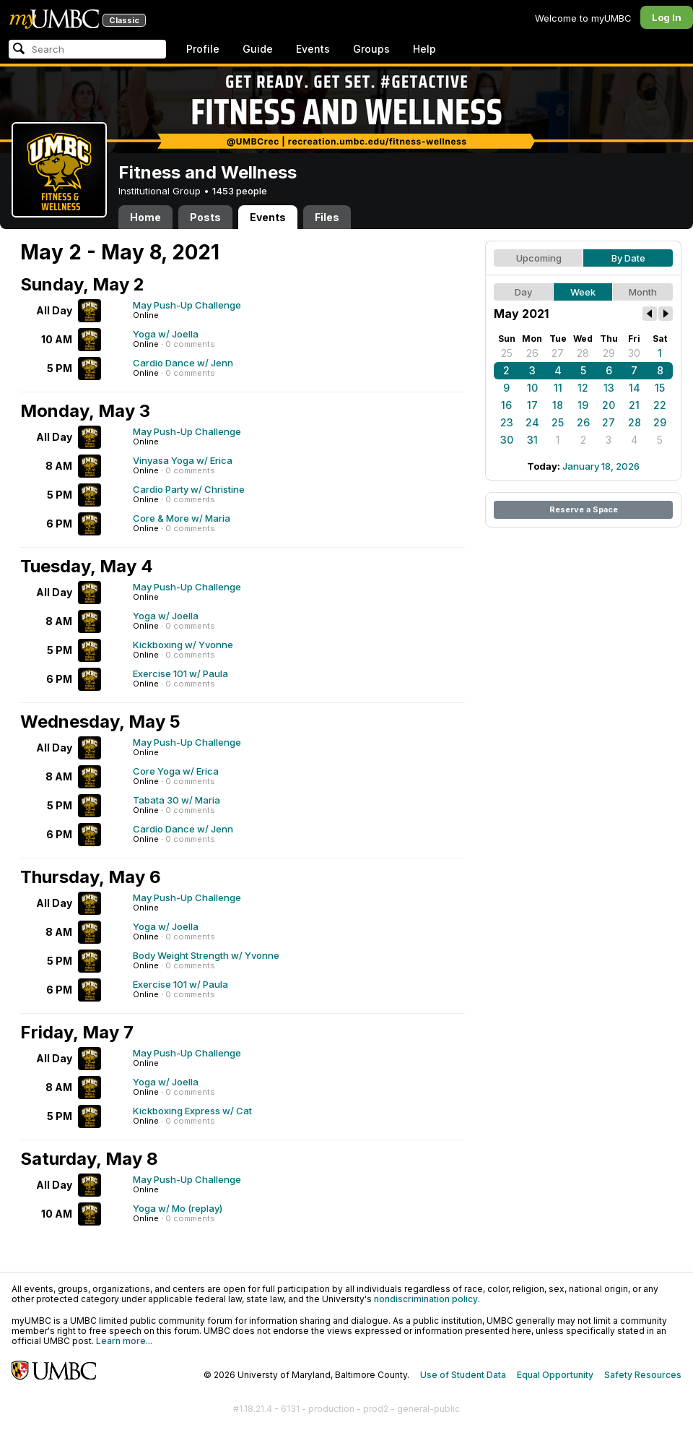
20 (608, 405)
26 (532, 353)
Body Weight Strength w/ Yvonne (206, 955)
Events (313, 49)
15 (660, 388)
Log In (666, 17)
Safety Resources (642, 1374)
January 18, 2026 (601, 466)
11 (558, 388)
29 (609, 353)
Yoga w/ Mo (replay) (177, 1208)
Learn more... (124, 1340)
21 (634, 405)
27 (558, 353)
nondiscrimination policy (426, 1298)
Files (327, 217)
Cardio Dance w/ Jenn (183, 363)
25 (507, 353)
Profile (202, 49)
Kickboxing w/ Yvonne (183, 644)
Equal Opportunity (555, 1374)
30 (634, 353)
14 (634, 388)
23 (506, 422)
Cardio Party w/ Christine (189, 489)
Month (643, 292)
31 (532, 440)
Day (523, 292)
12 (583, 388)
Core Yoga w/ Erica (176, 771)
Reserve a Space (583, 509)
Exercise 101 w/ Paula (180, 673)
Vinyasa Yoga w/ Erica (182, 460)
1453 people (239, 191)
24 (532, 422)
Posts (205, 217)
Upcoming (539, 258)
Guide (258, 49)
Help (424, 49)
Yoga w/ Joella (166, 334)
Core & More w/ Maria (181, 518)
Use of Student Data (463, 1374)
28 (583, 353)
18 (557, 405)
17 (532, 405)
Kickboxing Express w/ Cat (192, 1110)
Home (145, 217)
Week (583, 292)
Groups (371, 49)
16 (506, 405)
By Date (628, 258)
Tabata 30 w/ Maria (176, 800)
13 (608, 388)
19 (583, 405)
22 (659, 405)
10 (532, 388)
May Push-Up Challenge (187, 305)
